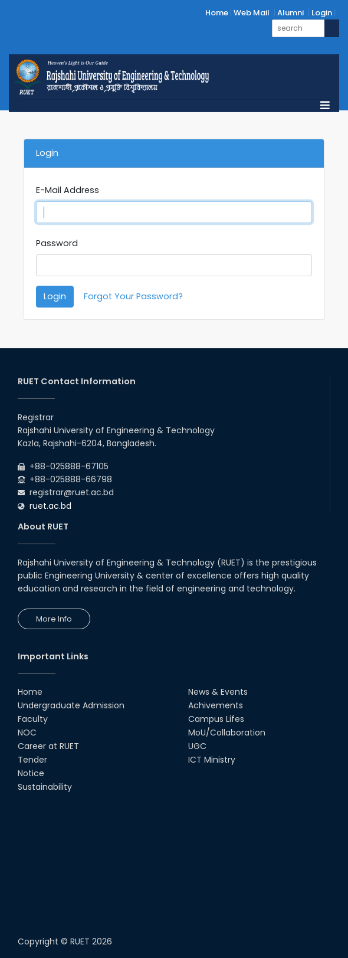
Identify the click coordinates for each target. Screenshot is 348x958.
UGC (197, 746)
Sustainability (45, 787)
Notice (31, 773)
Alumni (290, 12)
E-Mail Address (67, 190)
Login (321, 12)
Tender (32, 760)
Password (57, 243)
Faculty (33, 719)
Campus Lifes (216, 719)
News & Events (218, 692)
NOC (27, 732)
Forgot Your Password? (133, 296)
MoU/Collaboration (226, 732)
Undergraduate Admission (71, 705)
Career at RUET (48, 746)
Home (216, 12)
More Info (54, 619)
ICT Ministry (211, 760)
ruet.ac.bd (50, 506)
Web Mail (252, 12)
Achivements (215, 705)
